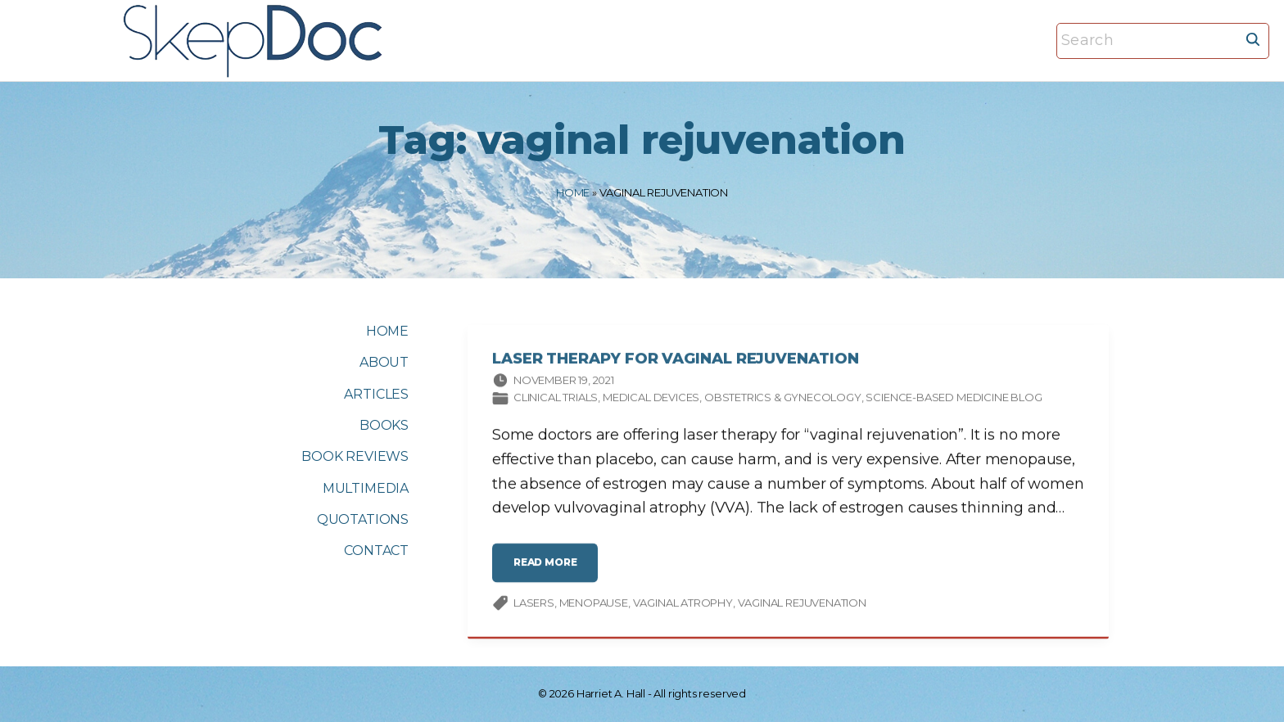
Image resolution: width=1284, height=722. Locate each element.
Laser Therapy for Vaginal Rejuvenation (675, 361)
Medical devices (651, 399)
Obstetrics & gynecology (782, 399)
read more (549, 570)
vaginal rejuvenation (802, 604)
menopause (593, 604)
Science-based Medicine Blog (954, 399)
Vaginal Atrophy (683, 604)
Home (573, 192)
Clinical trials (555, 399)
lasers (533, 604)
